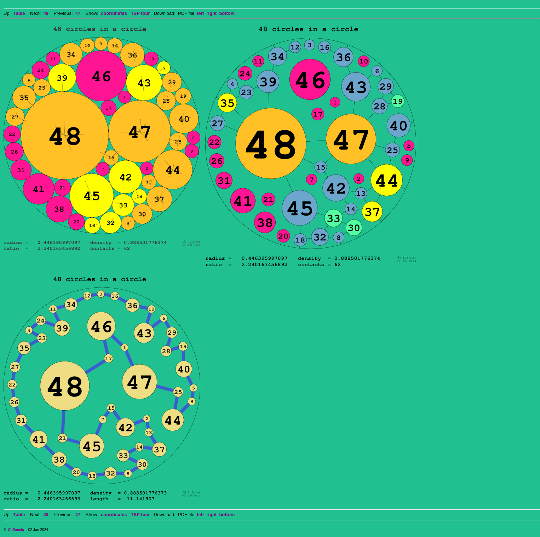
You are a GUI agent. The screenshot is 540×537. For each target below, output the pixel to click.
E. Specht (16, 530)
